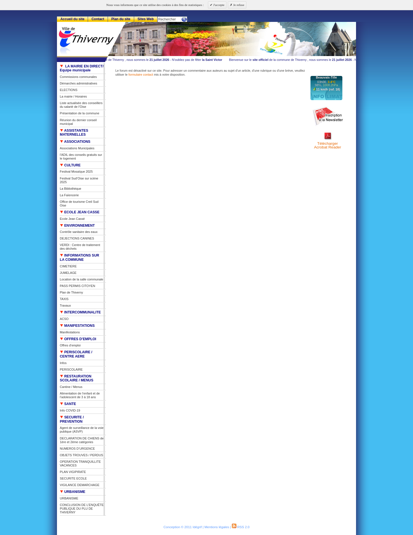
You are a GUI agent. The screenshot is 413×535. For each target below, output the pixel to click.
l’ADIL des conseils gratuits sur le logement (81, 156)
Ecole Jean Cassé (72, 218)
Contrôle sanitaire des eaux (78, 232)
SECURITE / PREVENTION (72, 419)
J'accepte (218, 5)
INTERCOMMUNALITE (80, 312)
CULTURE (70, 165)
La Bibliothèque (70, 188)
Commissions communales (78, 77)
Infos (63, 363)
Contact (97, 19)
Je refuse (238, 5)
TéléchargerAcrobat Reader (327, 145)
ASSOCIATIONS (75, 142)
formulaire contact (140, 74)
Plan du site (120, 19)
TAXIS (64, 299)
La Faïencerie (69, 195)
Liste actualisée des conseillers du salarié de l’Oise (81, 104)
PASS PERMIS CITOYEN (77, 286)
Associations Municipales (77, 148)
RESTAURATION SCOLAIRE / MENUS (76, 378)
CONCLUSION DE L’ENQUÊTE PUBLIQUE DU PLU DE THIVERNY (82, 508)
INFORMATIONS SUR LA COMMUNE (79, 257)
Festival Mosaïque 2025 (76, 171)
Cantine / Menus (71, 387)
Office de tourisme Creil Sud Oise (79, 203)
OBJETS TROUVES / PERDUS (81, 455)
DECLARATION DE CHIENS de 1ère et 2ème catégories (82, 440)
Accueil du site (72, 19)
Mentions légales (217, 527)
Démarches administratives (78, 83)
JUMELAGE (68, 272)
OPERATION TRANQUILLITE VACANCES (80, 463)
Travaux (65, 305)
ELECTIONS (68, 90)
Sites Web (146, 19)
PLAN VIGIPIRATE (73, 472)
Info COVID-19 (70, 410)
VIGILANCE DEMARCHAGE (79, 485)
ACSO (64, 319)
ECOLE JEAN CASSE (79, 212)
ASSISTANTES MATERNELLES (74, 133)
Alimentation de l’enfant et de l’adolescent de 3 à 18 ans (80, 395)
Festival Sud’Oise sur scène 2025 (79, 180)
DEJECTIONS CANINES (77, 238)
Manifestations (70, 332)
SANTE (68, 404)
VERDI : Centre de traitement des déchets (80, 246)
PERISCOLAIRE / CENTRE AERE (76, 354)
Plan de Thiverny (71, 292)
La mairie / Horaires (73, 96)
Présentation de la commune (79, 113)
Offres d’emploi (70, 345)
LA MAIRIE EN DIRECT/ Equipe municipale (82, 68)
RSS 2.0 (241, 527)
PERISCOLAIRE (71, 369)
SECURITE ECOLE (73, 478)
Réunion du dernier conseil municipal (78, 121)
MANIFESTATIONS (77, 326)
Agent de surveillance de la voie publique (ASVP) (82, 429)
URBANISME (72, 492)
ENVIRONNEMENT (77, 226)
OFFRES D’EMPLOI (78, 339)
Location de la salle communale (81, 279)
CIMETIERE (68, 266)
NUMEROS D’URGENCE (77, 448)
